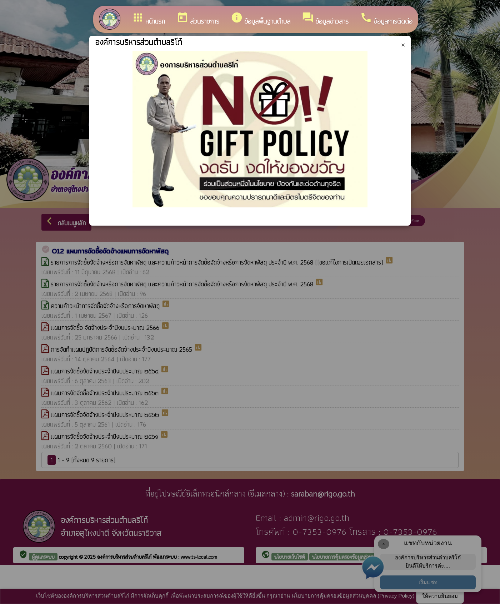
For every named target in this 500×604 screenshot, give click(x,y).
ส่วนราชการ (197, 18)
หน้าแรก (148, 18)
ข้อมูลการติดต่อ (386, 18)
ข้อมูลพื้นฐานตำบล (260, 18)
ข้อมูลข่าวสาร (325, 18)
